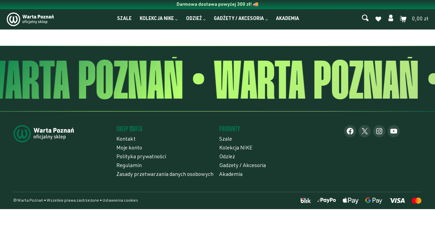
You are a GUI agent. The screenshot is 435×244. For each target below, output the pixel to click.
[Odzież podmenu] (204, 19)
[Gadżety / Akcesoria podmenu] (266, 19)
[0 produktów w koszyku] (414, 19)
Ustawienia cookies (120, 201)
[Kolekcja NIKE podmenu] (176, 19)
